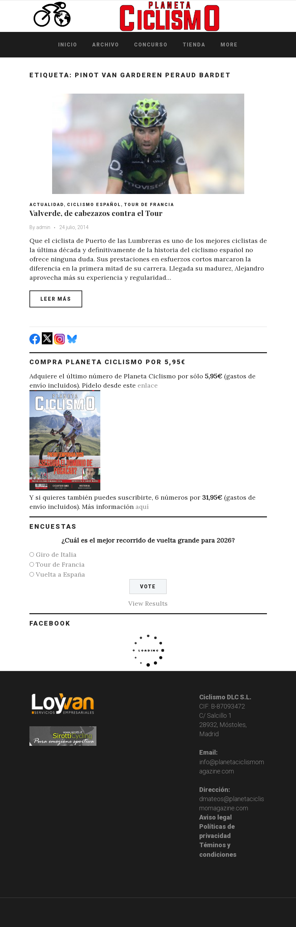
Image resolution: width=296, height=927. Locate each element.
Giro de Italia (56, 554)
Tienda (194, 45)
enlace (148, 385)
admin (43, 227)
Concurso (151, 45)
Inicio (67, 45)
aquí (142, 507)
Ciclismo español (94, 204)
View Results (148, 603)
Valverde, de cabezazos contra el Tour (96, 213)
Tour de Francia (149, 204)
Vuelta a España (60, 574)
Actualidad (46, 204)
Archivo (105, 45)
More (229, 45)
